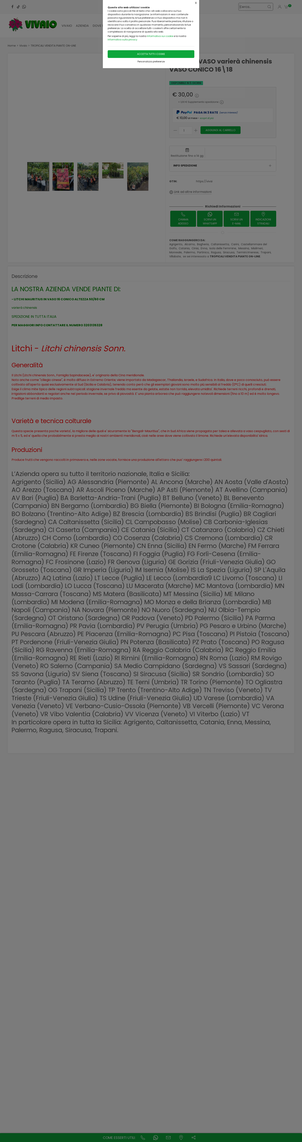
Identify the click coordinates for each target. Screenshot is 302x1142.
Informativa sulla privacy (122, 39)
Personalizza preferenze (151, 61)
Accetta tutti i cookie (151, 54)
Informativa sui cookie (160, 36)
